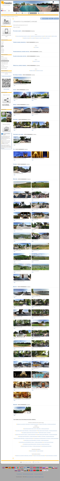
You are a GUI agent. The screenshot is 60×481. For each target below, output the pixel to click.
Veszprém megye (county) (46, 434)
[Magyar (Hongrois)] (22, 467)
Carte (14, 85)
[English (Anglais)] (3, 467)
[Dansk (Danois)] (34, 467)
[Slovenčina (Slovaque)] (56, 467)
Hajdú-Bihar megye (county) (26, 430)
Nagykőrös (15, 119)
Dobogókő (15, 404)
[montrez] (13, 458)
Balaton (46, 436)
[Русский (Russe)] (43, 467)
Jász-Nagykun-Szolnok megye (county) (30, 432)
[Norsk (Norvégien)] (40, 467)
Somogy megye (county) (26, 434)
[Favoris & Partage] (6, 100)
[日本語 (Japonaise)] (44, 470)
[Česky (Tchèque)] (53, 467)
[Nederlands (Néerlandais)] (31, 467)
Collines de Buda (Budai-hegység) (23, 36)
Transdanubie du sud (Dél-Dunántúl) (46, 438)
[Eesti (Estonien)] (28, 467)
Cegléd (48, 36)
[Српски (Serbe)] (22, 470)
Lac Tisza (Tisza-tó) (48, 442)
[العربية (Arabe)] (37, 470)
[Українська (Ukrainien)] (50, 467)
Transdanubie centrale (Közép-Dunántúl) (36, 444)
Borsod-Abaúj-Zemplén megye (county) (36, 428)
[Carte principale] (6, 21)
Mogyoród (39, 70)
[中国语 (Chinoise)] (40, 470)
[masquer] (13, 19)
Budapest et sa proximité (10, 16)
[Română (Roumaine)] (28, 470)
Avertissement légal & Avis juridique (28, 473)
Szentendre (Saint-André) (18, 134)
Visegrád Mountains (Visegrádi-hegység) (21, 51)
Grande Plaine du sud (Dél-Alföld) (31, 442)
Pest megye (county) (17, 31)
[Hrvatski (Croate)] (19, 470)
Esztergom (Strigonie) (17, 74)
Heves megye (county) (47, 430)
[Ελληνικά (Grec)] (31, 470)
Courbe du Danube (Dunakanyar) (19, 42)
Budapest (36, 61)
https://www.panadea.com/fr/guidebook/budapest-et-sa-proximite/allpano (6, 76)
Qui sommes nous (19, 473)
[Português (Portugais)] (13, 467)
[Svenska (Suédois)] (37, 467)
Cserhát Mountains (46, 446)
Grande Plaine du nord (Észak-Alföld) (36, 440)
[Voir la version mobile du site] (6, 31)
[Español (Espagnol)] (9, 467)
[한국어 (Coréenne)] (47, 470)
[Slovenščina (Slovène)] (16, 470)
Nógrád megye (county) (45, 432)
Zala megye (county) (28, 436)
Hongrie (5, 16)
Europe (40, 450)
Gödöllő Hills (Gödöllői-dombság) (38, 36)
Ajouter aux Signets (6, 89)
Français (4, 10)
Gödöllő (54, 36)
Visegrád (15, 164)
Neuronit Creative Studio (30, 476)
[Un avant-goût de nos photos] (6, 129)
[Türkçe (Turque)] (34, 470)
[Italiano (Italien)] (19, 467)
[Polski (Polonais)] (47, 467)
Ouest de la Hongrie (23, 438)
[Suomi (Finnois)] (25, 467)
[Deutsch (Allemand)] (6, 467)
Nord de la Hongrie (31, 446)
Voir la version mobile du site (38, 473)
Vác (36, 47)
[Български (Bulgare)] (25, 470)
